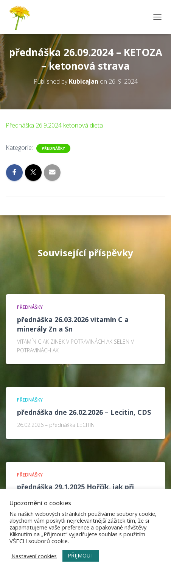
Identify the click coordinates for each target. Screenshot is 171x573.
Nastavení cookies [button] (34, 556)
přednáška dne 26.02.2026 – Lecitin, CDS (84, 412)
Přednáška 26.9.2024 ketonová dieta (54, 125)
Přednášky (53, 148)
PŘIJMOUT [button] (81, 555)
